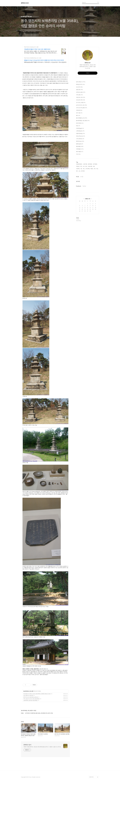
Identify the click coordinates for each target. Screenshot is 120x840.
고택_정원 (79, 95)
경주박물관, (95, 164)
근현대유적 (79, 110)
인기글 (81, 176)
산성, (80, 171)
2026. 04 (87, 198)
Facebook (78, 186)
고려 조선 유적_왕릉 (81, 108)
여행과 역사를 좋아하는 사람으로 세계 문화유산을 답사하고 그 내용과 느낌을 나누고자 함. (42, 778)
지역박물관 (79, 149)
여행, (94, 166)
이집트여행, (90, 166)
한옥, (81, 166)
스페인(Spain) (80, 131)
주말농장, (78, 166)
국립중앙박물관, (79, 164)
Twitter (84, 186)
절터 (78, 115)
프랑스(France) (80, 136)
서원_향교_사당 (80, 97)
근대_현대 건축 (80, 100)
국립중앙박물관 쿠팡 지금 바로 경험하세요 (37, 49)
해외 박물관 (79, 151)
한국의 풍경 (79, 123)
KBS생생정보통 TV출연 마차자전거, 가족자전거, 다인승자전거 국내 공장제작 (45, 62)
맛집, (97, 168)
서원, (84, 166)
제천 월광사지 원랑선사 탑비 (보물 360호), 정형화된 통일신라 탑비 (37, 725)
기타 (78, 154)
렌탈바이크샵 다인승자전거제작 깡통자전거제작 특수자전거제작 (44, 60)
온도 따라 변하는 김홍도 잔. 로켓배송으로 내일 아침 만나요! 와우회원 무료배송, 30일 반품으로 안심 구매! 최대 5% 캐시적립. (41, 52)
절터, (86, 166)
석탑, (84, 168)
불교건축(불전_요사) (81, 118)
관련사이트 (91, 808)
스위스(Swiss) (80, 139)
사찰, (81, 168)
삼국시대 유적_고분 (81, 105)
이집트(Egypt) (80, 128)
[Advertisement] (50, 683)
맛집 (78, 126)
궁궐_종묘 (79, 89)
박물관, (91, 168)
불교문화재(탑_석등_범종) (28, 722)
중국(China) (80, 141)
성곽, (95, 168)
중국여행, (83, 171)
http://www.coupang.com (30, 47)
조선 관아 (79, 87)
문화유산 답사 (25, 3)
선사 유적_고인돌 (80, 102)
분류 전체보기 (80, 82)
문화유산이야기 (80, 84)
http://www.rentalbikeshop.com (31, 58)
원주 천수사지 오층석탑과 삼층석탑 (30, 728)
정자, (77, 171)
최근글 (77, 176)
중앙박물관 (79, 146)
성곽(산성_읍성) (80, 92)
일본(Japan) (79, 144)
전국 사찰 (79, 113)
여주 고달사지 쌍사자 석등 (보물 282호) (31, 730)
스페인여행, (85, 164)
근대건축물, (87, 168)
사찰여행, (78, 168)
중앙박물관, (90, 164)
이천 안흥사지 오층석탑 (28, 726)
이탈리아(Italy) (80, 133)
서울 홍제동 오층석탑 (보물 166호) (30, 732)
